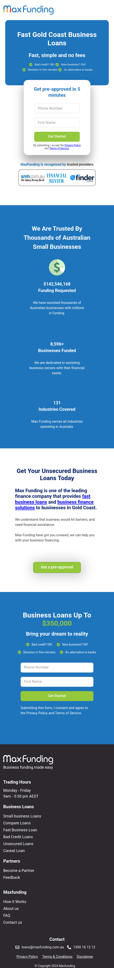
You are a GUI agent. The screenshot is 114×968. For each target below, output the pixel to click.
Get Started (57, 136)
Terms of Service (59, 148)
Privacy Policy (73, 145)
